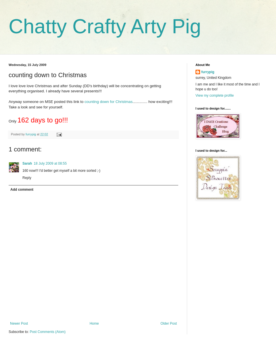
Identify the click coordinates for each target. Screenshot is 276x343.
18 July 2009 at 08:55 (50, 163)
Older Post (168, 323)
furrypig (207, 72)
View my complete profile (214, 95)
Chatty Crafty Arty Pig (105, 26)
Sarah (27, 163)
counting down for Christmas (109, 102)
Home (94, 323)
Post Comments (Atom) (48, 332)
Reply (26, 178)
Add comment (21, 190)
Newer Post (19, 323)
